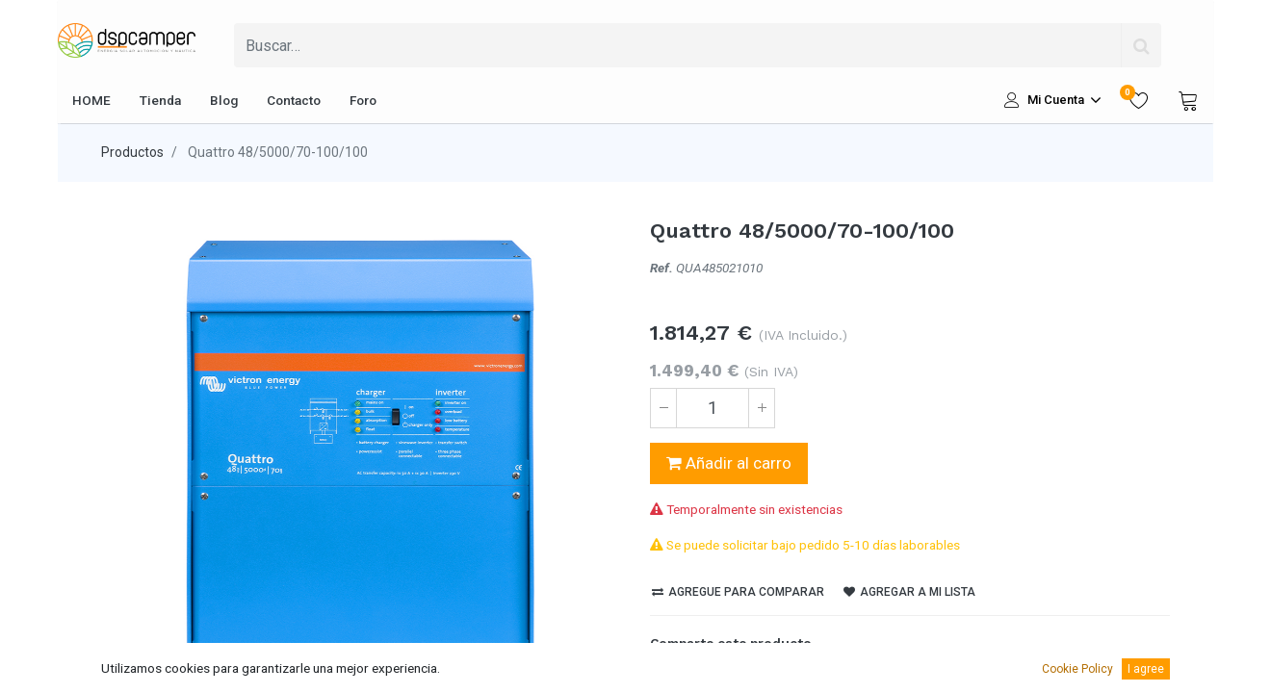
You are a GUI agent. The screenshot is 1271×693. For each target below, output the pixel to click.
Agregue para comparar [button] (738, 592)
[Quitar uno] (663, 408)
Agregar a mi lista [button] (909, 592)
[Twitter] (697, 676)
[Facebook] (664, 676)
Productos (132, 152)
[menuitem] (91, 100)
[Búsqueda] (1141, 45)
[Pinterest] (762, 676)
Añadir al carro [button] (728, 463)
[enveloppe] (795, 676)
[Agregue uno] (761, 408)
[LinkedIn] (729, 676)
